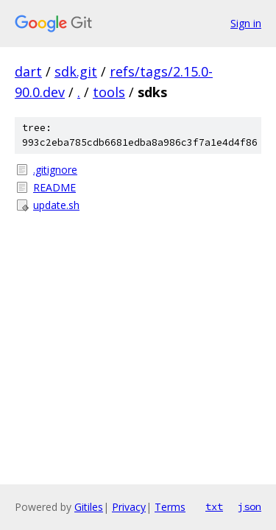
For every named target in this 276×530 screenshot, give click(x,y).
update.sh (56, 205)
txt (214, 506)
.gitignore (55, 170)
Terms (170, 507)
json (249, 506)
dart (28, 71)
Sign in (245, 23)
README (54, 187)
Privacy (129, 507)
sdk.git (75, 71)
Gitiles (88, 507)
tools (109, 92)
